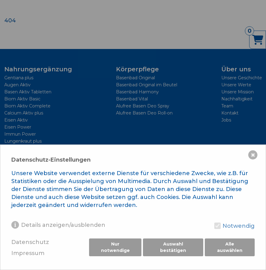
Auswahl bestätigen (173, 248)
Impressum (27, 253)
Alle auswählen (230, 248)
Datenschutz (30, 242)
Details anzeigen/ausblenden (63, 225)
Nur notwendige (115, 248)
